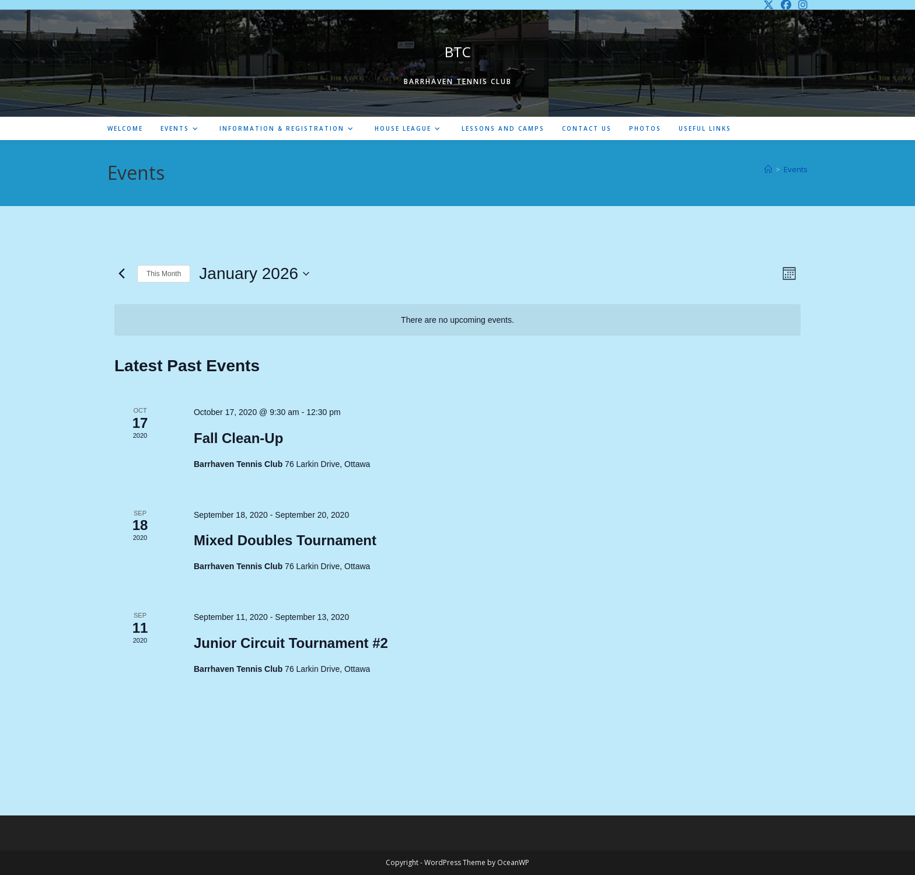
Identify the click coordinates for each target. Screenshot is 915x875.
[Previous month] (121, 274)
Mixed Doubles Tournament (285, 540)
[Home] (768, 169)
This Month (163, 274)
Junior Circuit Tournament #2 (291, 643)
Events (796, 169)
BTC (458, 51)
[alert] (457, 320)
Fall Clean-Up (238, 438)
